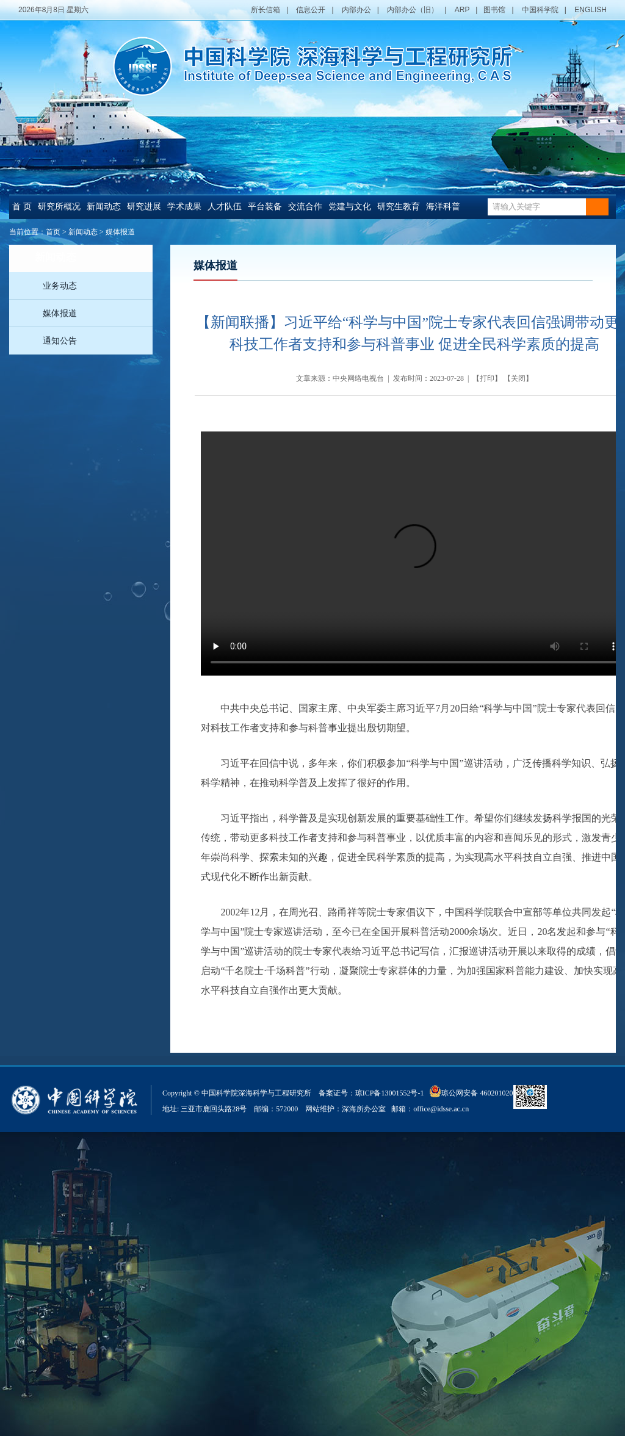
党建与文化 (349, 206)
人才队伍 (225, 206)
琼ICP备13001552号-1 (391, 1093)
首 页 (22, 206)
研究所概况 (59, 206)
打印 (487, 378)
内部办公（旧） (412, 9)
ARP (462, 9)
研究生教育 (398, 206)
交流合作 (305, 206)
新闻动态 (104, 206)
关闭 (518, 378)
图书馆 (494, 9)
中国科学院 (540, 9)
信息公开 (310, 9)
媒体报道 (120, 232)
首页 (53, 232)
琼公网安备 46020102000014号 (483, 1091)
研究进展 (144, 206)
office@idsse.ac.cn (441, 1109)
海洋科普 (443, 206)
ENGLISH (590, 9)
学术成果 (184, 206)
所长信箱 (265, 9)
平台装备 (265, 206)
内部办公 (356, 9)
